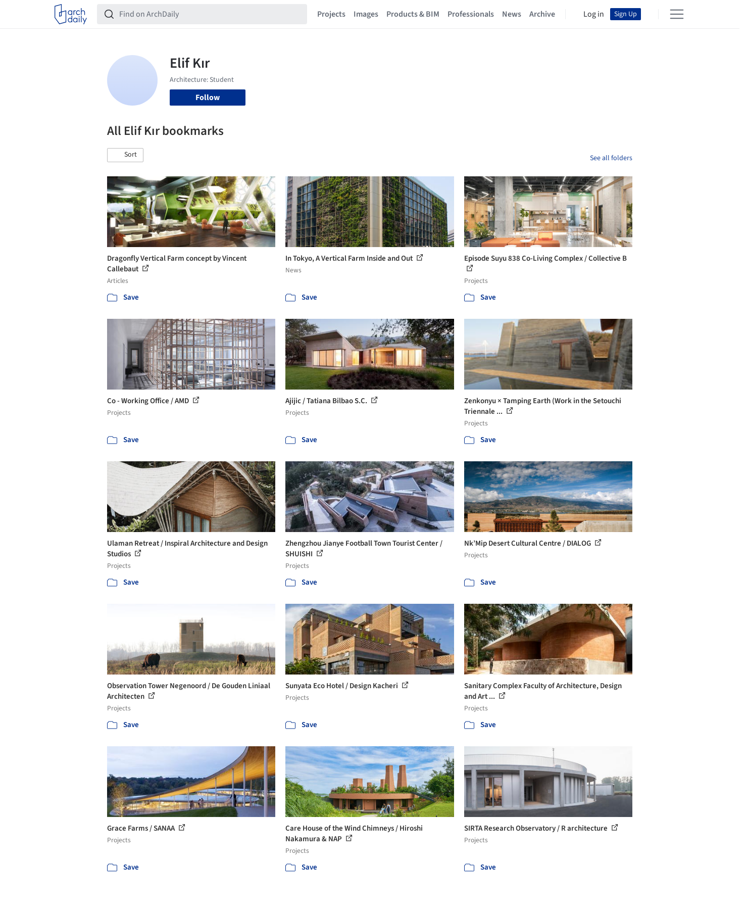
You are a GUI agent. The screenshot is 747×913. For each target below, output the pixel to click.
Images (366, 14)
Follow (207, 97)
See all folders (611, 158)
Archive (542, 14)
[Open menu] (677, 14)
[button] (125, 155)
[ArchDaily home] (71, 14)
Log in (593, 14)
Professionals (470, 14)
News (511, 14)
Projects (331, 14)
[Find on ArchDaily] (210, 14)
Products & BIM (412, 14)
